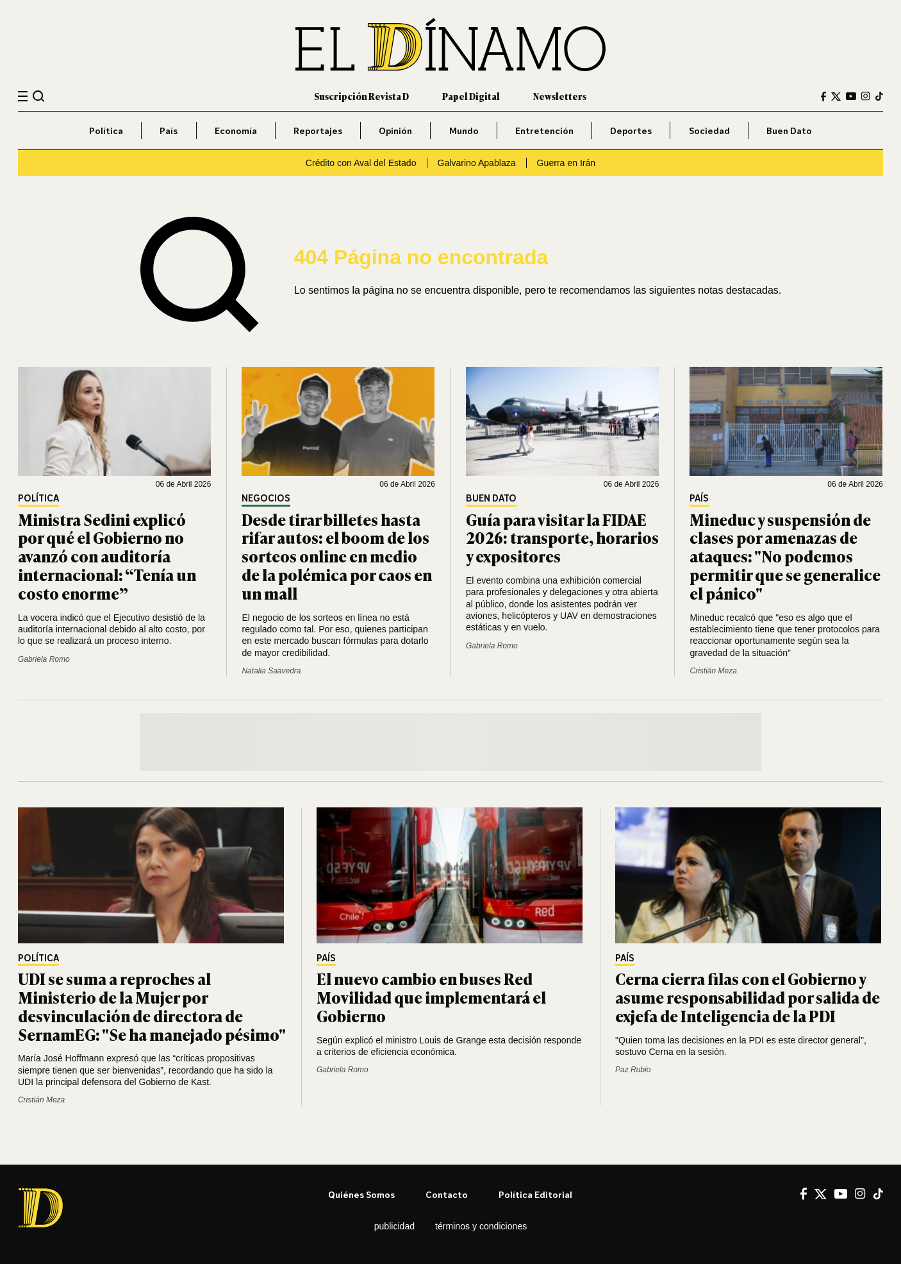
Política (106, 130)
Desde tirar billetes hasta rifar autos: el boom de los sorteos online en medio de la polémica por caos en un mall (337, 556)
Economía (236, 130)
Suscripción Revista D (361, 96)
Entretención (544, 130)
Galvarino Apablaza (477, 163)
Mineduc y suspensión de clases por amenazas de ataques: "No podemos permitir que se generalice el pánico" (785, 556)
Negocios (266, 498)
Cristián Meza (713, 670)
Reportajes (317, 130)
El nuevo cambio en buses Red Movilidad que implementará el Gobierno (431, 997)
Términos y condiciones (481, 1226)
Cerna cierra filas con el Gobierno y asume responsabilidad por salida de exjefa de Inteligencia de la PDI (747, 997)
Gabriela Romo (44, 659)
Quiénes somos (361, 1194)
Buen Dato (789, 130)
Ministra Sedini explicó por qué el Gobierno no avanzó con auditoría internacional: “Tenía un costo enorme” (107, 556)
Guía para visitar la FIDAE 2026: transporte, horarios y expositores (562, 538)
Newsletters (559, 96)
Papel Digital (471, 96)
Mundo (464, 130)
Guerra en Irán (566, 163)
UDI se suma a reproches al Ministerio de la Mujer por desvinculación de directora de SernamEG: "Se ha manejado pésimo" (152, 1006)
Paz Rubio (632, 1069)
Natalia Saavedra (271, 670)
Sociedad (709, 130)
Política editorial (535, 1194)
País (169, 130)
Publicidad (394, 1226)
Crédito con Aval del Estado (361, 163)
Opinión (395, 130)
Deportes (631, 130)
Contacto (447, 1194)
